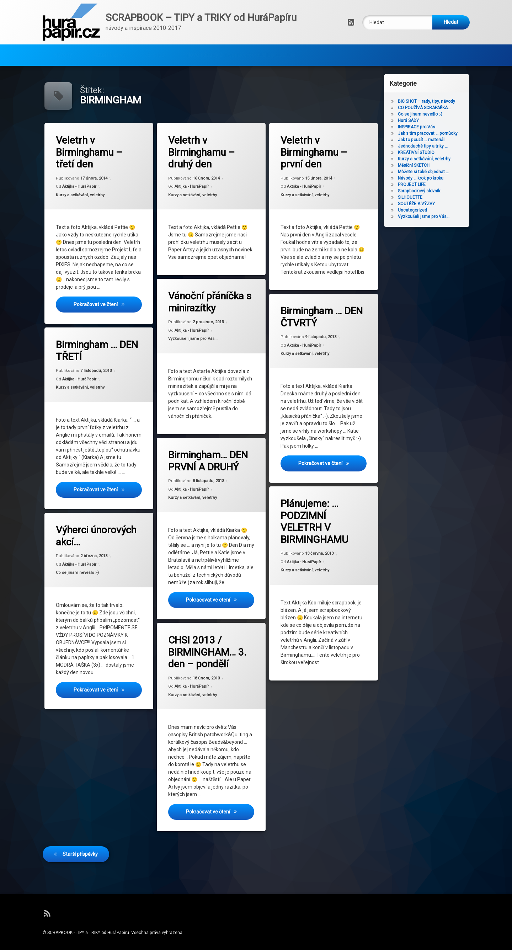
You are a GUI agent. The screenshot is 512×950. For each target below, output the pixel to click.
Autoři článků (110, 44)
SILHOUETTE (424, 197)
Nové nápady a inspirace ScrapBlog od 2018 (241, 44)
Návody (62, 44)
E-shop (156, 44)
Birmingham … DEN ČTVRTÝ (316, 304)
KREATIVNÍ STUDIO (430, 152)
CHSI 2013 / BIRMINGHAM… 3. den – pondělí (202, 640)
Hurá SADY (422, 120)
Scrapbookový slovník (433, 190)
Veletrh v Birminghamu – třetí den (89, 153)
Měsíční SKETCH (428, 165)
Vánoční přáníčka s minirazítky (203, 292)
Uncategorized (426, 210)
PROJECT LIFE (426, 184)
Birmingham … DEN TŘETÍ (91, 339)
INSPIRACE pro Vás (430, 126)
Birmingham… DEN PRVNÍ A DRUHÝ (203, 452)
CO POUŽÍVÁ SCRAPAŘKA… (438, 107)
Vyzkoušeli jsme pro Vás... (195, 335)
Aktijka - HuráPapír (79, 187)
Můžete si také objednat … (437, 171)
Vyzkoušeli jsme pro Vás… (438, 216)
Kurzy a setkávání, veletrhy (81, 195)
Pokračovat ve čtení (108, 306)
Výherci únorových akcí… (91, 523)
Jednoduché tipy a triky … (437, 146)
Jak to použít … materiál (435, 139)
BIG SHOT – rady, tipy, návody (440, 101)
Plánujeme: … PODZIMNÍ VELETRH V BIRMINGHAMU (312, 511)
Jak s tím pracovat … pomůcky (442, 133)
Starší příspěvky (80, 828)
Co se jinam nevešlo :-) (81, 566)
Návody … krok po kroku (435, 178)
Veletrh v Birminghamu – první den (314, 153)
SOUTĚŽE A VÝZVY (430, 203)
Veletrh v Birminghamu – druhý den (202, 153)
